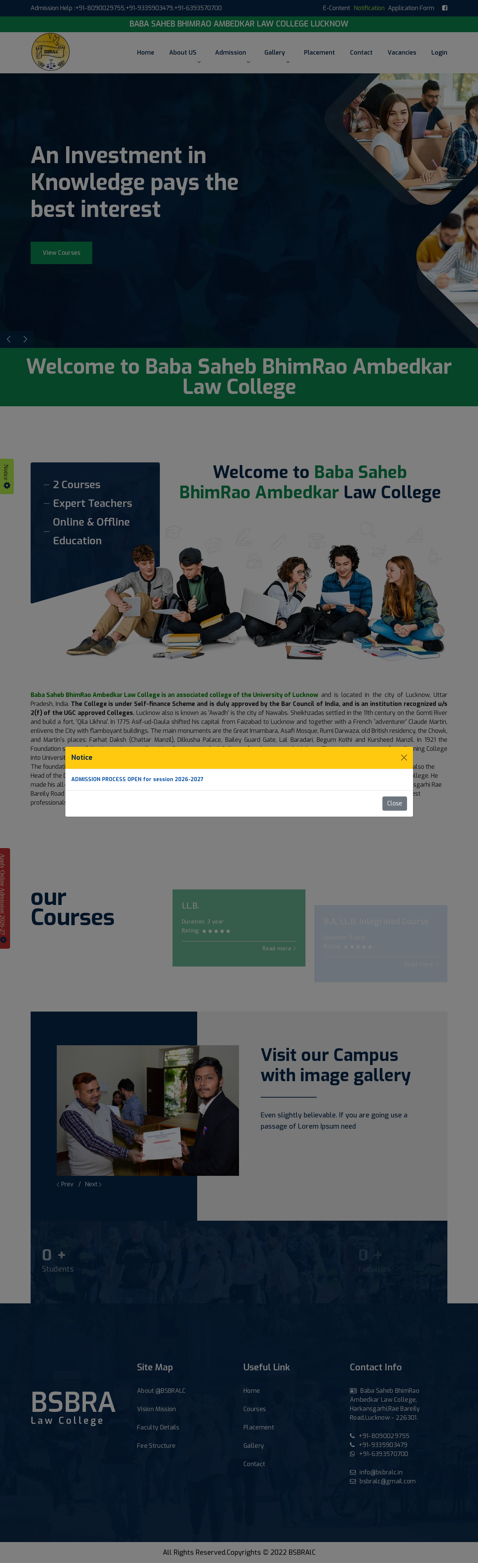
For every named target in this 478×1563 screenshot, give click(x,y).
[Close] (404, 758)
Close (394, 803)
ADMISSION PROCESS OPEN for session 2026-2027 (137, 779)
